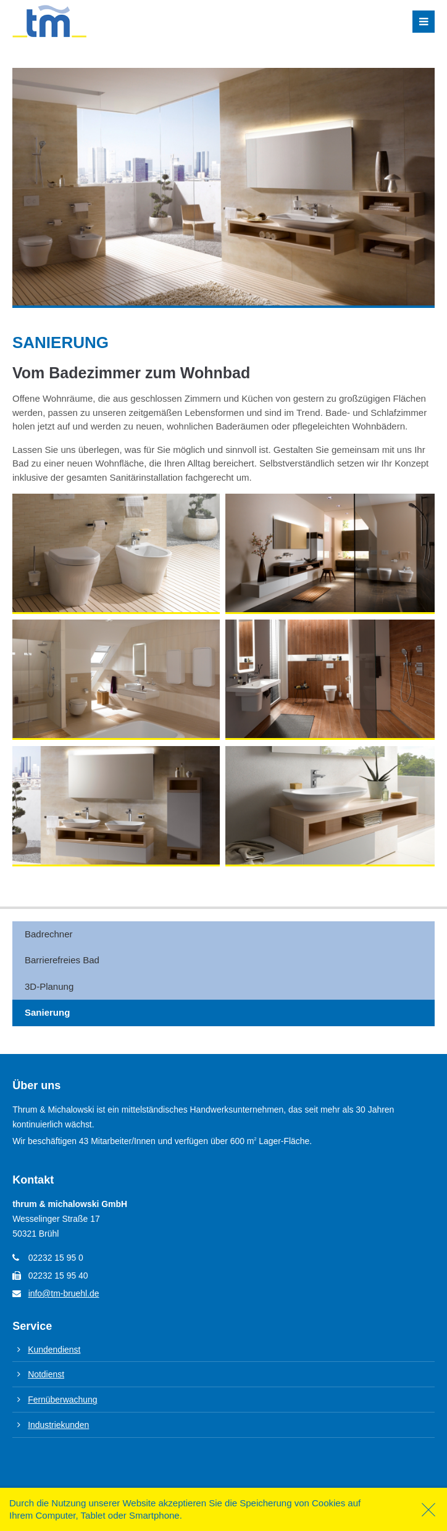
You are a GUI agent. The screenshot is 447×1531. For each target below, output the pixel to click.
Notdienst (46, 1374)
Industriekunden (58, 1425)
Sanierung (47, 1012)
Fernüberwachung (62, 1399)
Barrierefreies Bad (62, 960)
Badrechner (49, 934)
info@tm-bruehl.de (63, 1293)
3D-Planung (49, 986)
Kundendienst (54, 1350)
